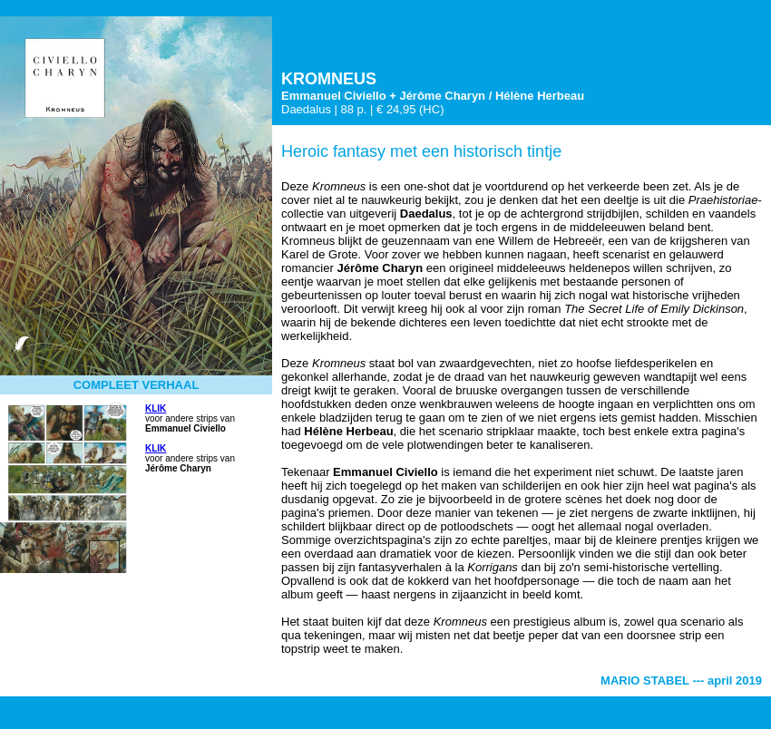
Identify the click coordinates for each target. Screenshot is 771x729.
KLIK (155, 408)
